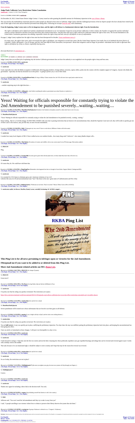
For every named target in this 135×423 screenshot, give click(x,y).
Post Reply (4, 63)
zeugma (24, 392)
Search (7, 3)
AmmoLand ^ (4, 12)
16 (1, 365)
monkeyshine (25, 301)
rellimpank (25, 91)
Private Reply (12, 63)
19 (1, 409)
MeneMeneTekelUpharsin (29, 110)
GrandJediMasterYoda (28, 77)
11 (1, 284)
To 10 (18, 285)
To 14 (18, 353)
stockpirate (25, 409)
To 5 (18, 411)
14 (1, 333)
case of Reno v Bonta (98, 18)
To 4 (18, 130)
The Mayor (24, 284)
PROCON (24, 270)
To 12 (18, 334)
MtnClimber (25, 142)
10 (1, 270)
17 (1, 379)
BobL (23, 128)
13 (1, 314)
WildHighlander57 (27, 365)
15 (1, 351)
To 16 (18, 380)
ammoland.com (19, 51)
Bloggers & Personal (128, 1)
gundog (24, 314)
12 (1, 301)
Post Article (131, 3)
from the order (66, 23)
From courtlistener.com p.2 (67, 37)
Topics (125, 3)
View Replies (20, 63)
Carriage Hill (24, 155)
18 (1, 392)
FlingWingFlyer (25, 169)
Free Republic (4, 1)
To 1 (18, 79)
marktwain (25, 62)
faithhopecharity (25, 184)
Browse (3, 3)
